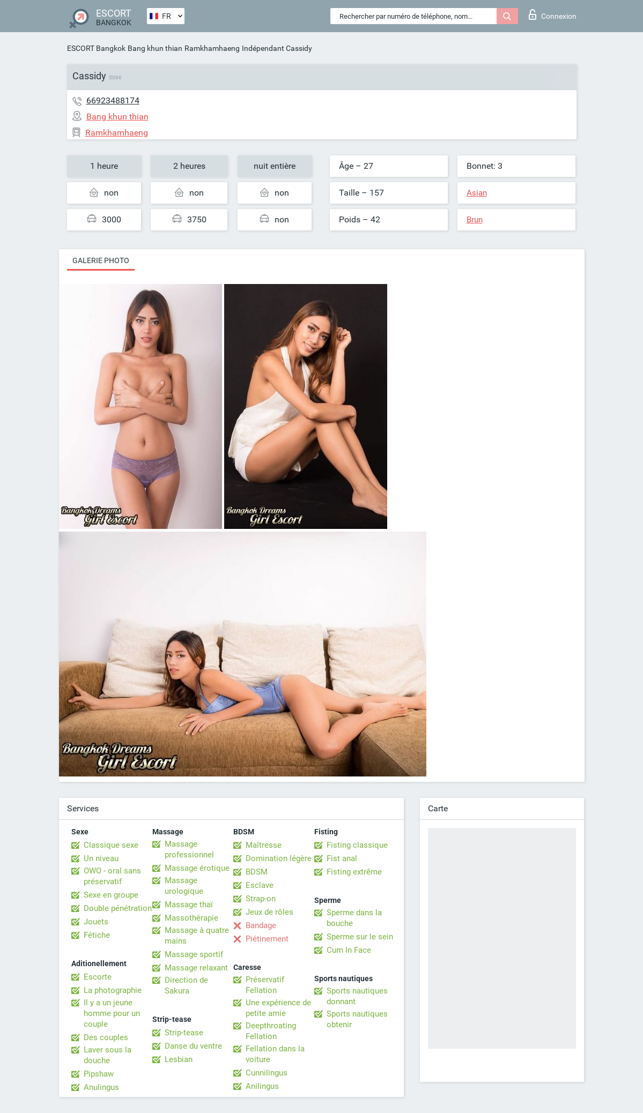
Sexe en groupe (111, 895)
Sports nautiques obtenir (357, 1019)
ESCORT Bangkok (96, 48)
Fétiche (97, 935)
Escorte (98, 977)
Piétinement (267, 939)
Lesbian (179, 1059)
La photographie (113, 990)
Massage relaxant (196, 968)
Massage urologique (184, 886)
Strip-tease (184, 1032)
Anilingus (262, 1086)
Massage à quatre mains (197, 935)
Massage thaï (189, 904)
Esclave (260, 885)
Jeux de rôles (269, 912)
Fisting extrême (354, 872)
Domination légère (279, 858)
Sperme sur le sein (360, 937)
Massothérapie (191, 918)
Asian (477, 193)
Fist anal (342, 858)
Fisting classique (357, 845)
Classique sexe (111, 845)
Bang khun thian (155, 48)
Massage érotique (197, 868)
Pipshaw (99, 1074)
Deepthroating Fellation (271, 1031)
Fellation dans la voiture (275, 1054)
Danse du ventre (193, 1046)
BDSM (257, 872)
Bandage (261, 925)
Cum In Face (349, 950)
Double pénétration (118, 908)
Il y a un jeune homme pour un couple (112, 1013)
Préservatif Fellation (265, 985)
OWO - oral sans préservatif (112, 876)
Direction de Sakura (186, 985)
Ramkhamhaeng (212, 48)
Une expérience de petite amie (278, 1008)
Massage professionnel (189, 849)
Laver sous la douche (107, 1055)
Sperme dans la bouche (354, 918)
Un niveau (101, 858)
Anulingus (101, 1087)
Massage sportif (194, 954)
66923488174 (112, 100)
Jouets (96, 922)
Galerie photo (100, 260)
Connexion (553, 14)
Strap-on (261, 898)
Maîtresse (264, 845)
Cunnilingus (266, 1073)
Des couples (106, 1037)
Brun (475, 220)
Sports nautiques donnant (357, 996)
